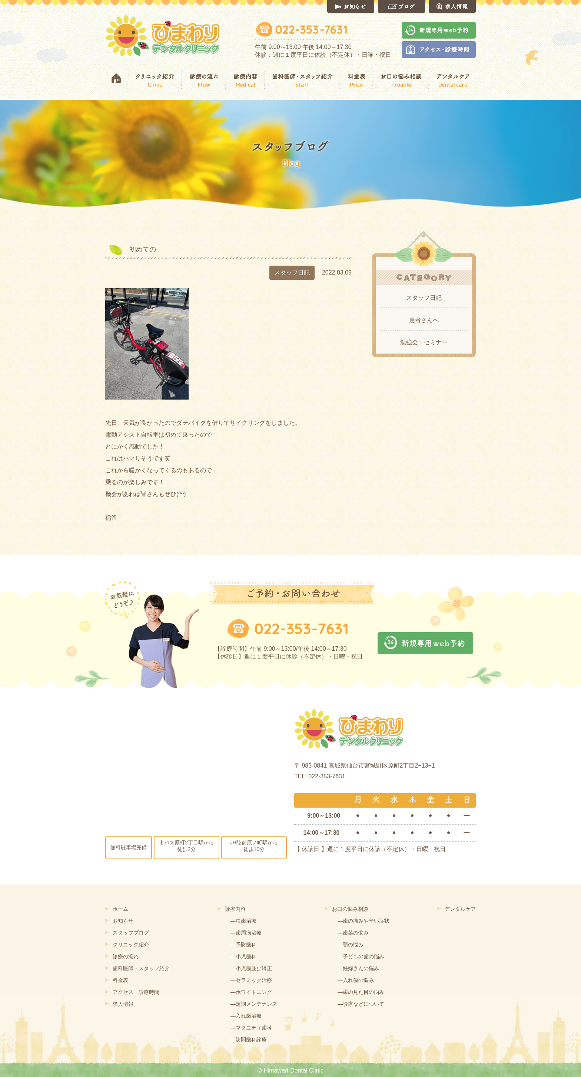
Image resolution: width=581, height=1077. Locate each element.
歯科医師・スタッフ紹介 (141, 968)
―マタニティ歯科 (251, 1028)
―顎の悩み (350, 945)
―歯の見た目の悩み (361, 992)
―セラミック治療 (251, 980)
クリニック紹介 (131, 945)
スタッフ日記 (424, 298)
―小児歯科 (243, 956)
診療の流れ (126, 956)
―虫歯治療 (243, 921)
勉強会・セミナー (424, 342)
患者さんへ (424, 320)
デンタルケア (460, 909)
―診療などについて (361, 1004)
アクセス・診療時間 (136, 992)
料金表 (120, 980)
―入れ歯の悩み (356, 980)
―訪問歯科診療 (248, 1039)
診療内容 (235, 909)
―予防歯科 (243, 945)
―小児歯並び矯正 (251, 968)
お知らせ (123, 921)
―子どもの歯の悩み (361, 956)
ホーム (120, 909)
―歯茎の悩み (353, 933)
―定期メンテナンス (253, 1004)
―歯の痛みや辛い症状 (363, 921)
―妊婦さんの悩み (358, 968)
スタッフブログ (131, 933)
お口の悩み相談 (350, 909)
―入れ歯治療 (246, 1016)
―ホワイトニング (251, 992)
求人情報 (123, 1004)
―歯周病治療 (246, 933)
